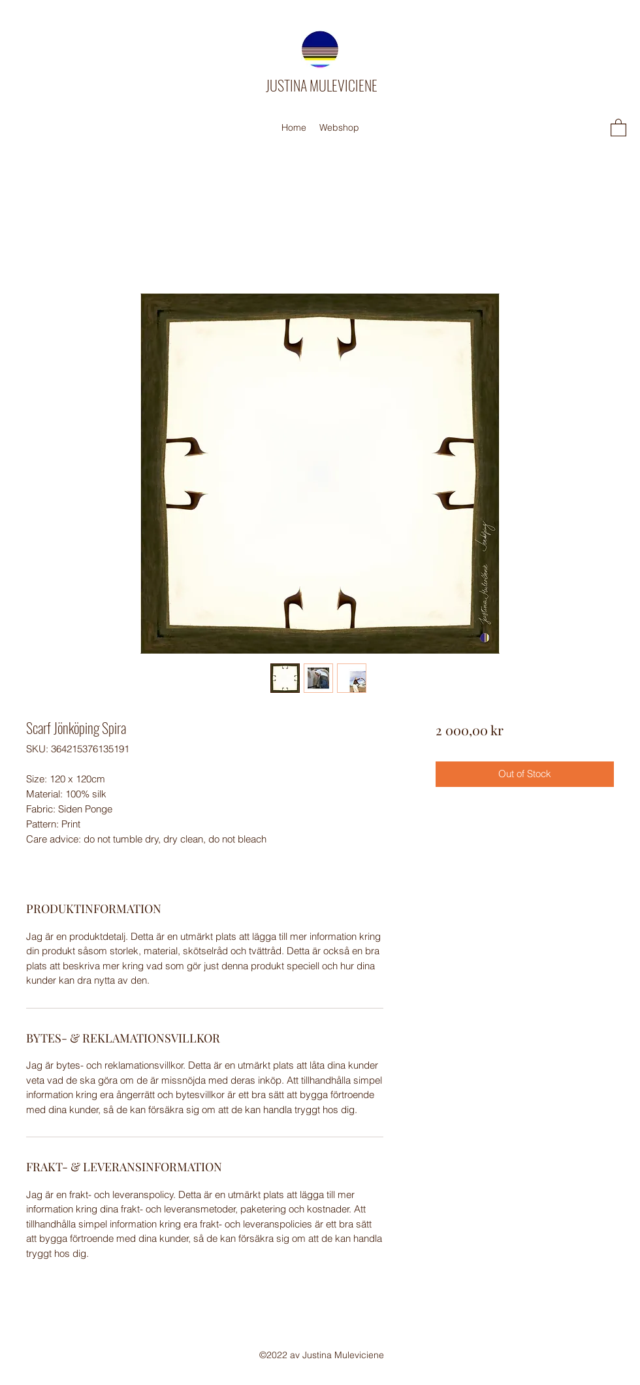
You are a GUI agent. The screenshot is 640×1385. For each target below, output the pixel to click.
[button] (618, 127)
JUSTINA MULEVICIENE (321, 85)
